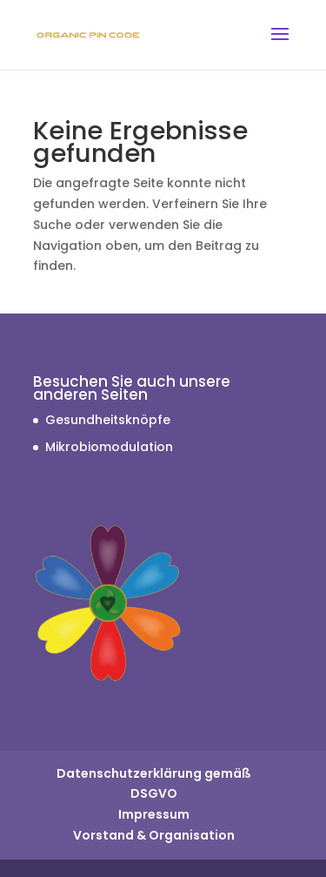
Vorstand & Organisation (154, 835)
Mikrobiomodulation (109, 446)
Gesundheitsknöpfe (107, 419)
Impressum (154, 814)
